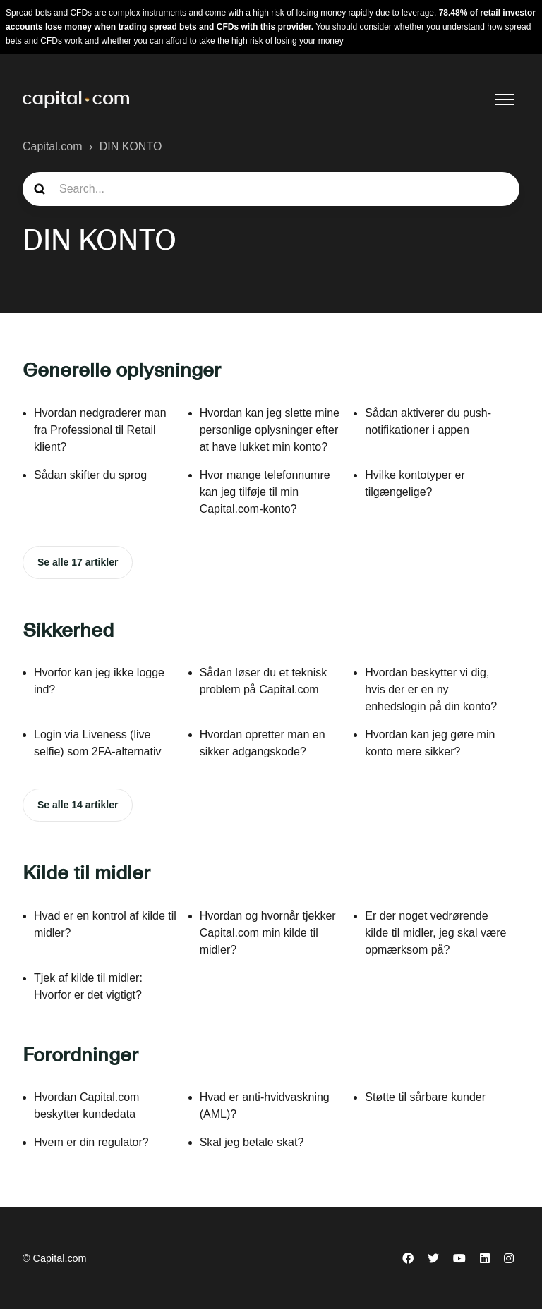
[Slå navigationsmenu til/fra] (504, 99)
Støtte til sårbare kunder (425, 1097)
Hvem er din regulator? (91, 1142)
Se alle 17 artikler (77, 562)
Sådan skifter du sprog (90, 475)
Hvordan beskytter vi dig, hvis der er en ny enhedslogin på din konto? (431, 689)
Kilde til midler (86, 872)
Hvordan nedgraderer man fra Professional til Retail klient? (100, 430)
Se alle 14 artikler (77, 804)
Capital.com (52, 146)
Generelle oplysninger (122, 370)
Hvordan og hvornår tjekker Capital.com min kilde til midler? (268, 933)
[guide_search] (271, 189)
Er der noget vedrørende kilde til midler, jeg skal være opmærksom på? (435, 933)
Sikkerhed (68, 630)
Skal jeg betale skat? (252, 1142)
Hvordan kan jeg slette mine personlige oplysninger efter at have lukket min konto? (269, 430)
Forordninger (80, 1054)
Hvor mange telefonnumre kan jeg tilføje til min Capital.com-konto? (265, 492)
